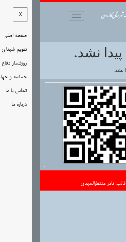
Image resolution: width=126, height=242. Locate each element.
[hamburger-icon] (36, 16)
